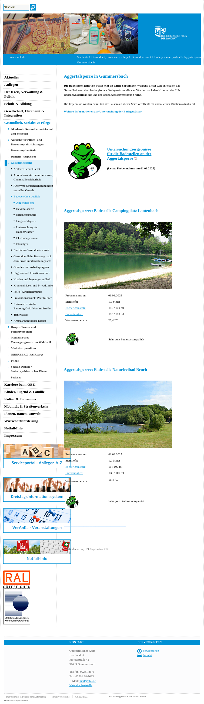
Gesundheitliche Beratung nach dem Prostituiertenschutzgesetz (33, 258)
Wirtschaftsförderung (21, 421)
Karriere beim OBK (19, 384)
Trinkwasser (21, 314)
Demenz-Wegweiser (23, 156)
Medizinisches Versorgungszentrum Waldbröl (31, 340)
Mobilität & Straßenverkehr (26, 406)
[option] (102, 33)
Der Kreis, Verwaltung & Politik (23, 94)
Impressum (13, 435)
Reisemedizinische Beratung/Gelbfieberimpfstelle (32, 306)
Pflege (15, 360)
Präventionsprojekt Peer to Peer (33, 297)
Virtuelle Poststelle (80, 685)
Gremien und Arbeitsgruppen (31, 267)
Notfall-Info (13, 428)
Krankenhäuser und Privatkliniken (34, 285)
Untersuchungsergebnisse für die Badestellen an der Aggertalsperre (129, 153)
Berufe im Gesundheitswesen (31, 250)
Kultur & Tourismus (20, 399)
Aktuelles (11, 77)
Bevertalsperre (25, 208)
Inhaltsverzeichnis (60, 696)
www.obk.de (17, 57)
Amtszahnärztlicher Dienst (30, 320)
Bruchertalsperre (26, 214)
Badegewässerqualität (27, 196)
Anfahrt (147, 655)
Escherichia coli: (75, 307)
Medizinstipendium (23, 348)
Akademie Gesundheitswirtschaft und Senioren (32, 131)
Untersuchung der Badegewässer (27, 229)
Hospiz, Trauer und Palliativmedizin (23, 329)
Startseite (82, 57)
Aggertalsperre (25, 202)
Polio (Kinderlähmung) (28, 291)
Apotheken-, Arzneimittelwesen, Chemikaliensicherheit (33, 177)
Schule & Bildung (18, 104)
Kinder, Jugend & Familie (24, 392)
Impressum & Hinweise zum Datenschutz (26, 696)
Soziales (16, 377)
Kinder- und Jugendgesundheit (32, 279)
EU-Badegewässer (27, 238)
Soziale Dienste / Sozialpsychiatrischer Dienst (29, 369)
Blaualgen (22, 243)
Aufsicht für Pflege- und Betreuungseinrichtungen (27, 142)
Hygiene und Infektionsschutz (32, 273)
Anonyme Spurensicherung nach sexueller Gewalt (33, 188)
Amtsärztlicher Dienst (27, 168)
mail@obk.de (87, 680)
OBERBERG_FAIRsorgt (27, 354)
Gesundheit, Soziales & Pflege (110, 57)
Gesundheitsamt (141, 57)
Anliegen (11, 85)
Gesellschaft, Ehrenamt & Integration (24, 113)
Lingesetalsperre (26, 221)
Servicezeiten (151, 650)
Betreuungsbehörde (23, 150)
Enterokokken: (74, 314)
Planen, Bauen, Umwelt (22, 414)
